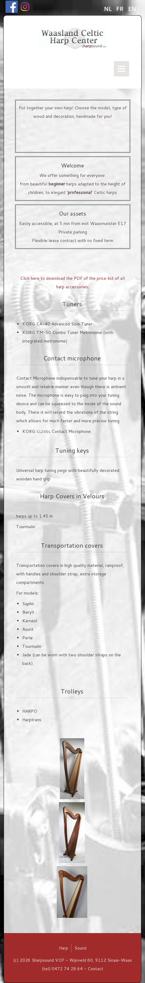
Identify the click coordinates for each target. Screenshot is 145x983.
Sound (80, 948)
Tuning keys (72, 450)
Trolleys (72, 691)
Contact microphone (72, 358)
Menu (121, 68)
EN (132, 9)
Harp (63, 948)
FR (120, 9)
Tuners (72, 304)
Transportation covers (72, 545)
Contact (95, 969)
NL (108, 9)
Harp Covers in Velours (72, 496)
